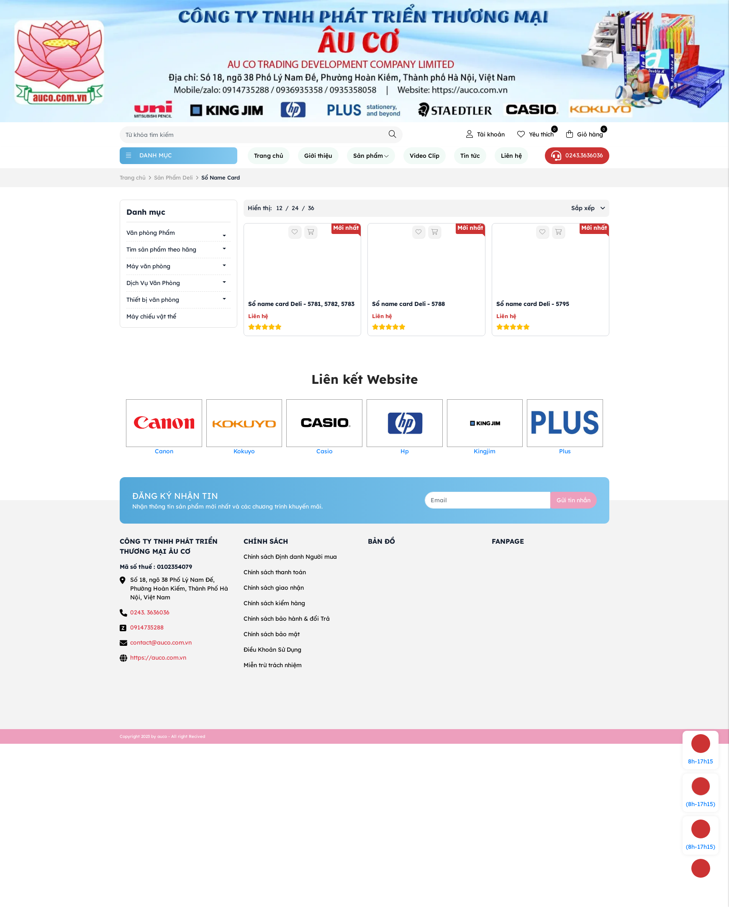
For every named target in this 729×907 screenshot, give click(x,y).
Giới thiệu (318, 155)
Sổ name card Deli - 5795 (532, 304)
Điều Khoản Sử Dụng (272, 649)
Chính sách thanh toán (275, 572)
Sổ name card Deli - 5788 (408, 304)
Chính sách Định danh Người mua (290, 556)
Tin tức (470, 155)
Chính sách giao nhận (274, 587)
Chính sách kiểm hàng (274, 603)
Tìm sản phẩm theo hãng (161, 249)
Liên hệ (511, 155)
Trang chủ (268, 155)
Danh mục (149, 155)
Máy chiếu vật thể (151, 316)
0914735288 (147, 627)
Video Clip (424, 155)
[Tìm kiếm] (392, 134)
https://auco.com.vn (158, 657)
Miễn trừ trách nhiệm (273, 665)
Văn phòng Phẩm (150, 232)
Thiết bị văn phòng (152, 299)
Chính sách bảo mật (272, 634)
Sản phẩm (371, 155)
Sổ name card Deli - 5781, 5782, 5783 (301, 304)
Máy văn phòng (148, 266)
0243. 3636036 (149, 612)
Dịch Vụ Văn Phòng (153, 283)
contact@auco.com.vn (161, 642)
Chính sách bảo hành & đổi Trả (287, 618)
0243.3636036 (577, 156)
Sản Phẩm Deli (173, 177)
